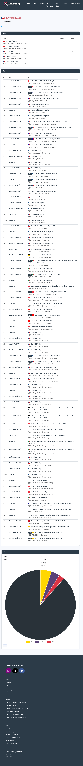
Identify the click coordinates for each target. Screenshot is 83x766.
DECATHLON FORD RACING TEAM (17, 708)
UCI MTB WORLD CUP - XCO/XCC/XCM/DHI (47, 92)
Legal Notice (10, 691)
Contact (8, 688)
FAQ (78, 3)
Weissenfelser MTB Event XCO (39, 255)
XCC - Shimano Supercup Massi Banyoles (47, 532)
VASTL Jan (9, 51)
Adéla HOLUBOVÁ (15, 81)
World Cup (58, 4)
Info (5, 646)
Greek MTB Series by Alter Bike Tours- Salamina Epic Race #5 (49, 509)
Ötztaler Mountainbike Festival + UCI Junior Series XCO (47, 424)
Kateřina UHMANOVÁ (16, 156)
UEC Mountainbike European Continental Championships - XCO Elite (51, 286)
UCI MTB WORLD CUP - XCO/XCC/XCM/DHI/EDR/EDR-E (47, 121)
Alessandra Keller (11, 743)
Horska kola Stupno (36, 197)
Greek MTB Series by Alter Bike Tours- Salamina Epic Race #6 (49, 503)
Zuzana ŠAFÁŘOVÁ (15, 203)
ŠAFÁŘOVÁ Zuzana (12, 61)
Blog (65, 3)
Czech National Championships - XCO (41, 226)
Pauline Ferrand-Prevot (13, 738)
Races (27, 3)
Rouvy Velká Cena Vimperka (38, 104)
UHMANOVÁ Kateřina (12, 46)
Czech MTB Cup (34, 150)
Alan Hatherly (10, 732)
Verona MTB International (38, 498)
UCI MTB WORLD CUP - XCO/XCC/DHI (42, 81)
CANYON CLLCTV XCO (13, 705)
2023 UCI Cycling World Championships (42, 191)
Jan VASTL (12, 110)
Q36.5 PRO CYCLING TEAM (14, 714)
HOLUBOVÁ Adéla (11, 41)
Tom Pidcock (10, 729)
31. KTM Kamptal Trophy (37, 480)
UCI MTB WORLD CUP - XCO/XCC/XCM (46, 355)
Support (8, 682)
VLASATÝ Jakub (11, 56)
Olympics (72, 3)
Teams (42, 3)
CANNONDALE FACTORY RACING (16, 702)
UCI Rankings (49, 4)
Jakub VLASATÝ (14, 116)
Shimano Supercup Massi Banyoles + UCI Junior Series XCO (49, 521)
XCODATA (4, 10)
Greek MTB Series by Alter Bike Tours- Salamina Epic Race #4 (49, 515)
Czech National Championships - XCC (45, 174)
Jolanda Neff (10, 740)
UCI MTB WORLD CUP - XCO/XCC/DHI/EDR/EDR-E (49, 292)
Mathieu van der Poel (12, 735)
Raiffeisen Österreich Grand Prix (40, 327)
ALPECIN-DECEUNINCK (13, 711)
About (7, 679)
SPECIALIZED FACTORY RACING (16, 717)
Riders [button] (34, 3)
